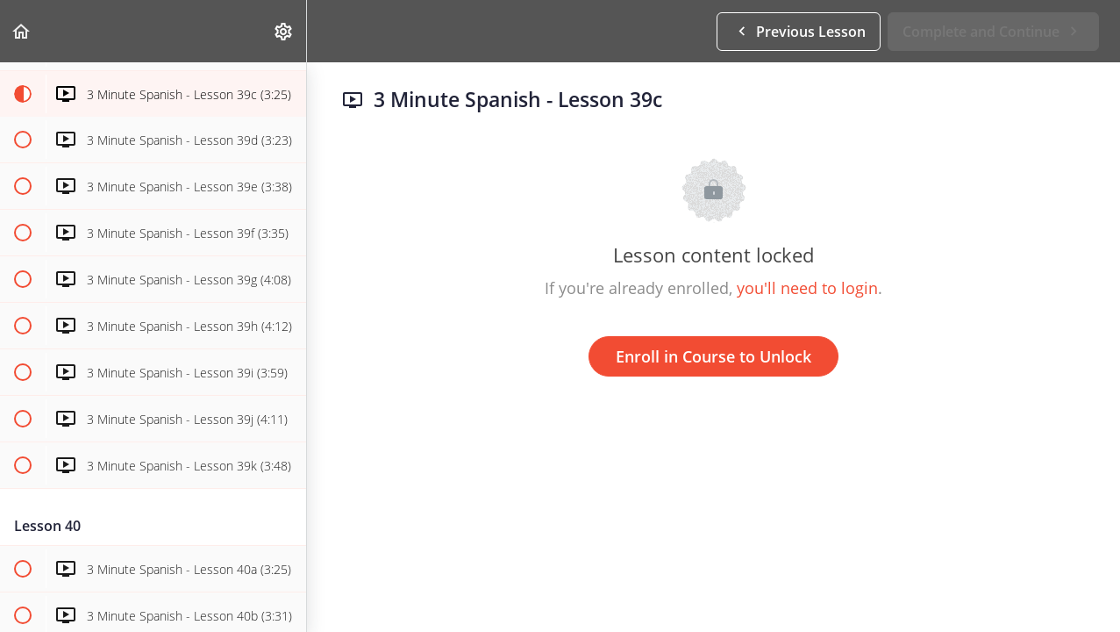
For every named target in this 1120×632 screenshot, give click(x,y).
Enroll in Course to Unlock (713, 356)
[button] (22, 31)
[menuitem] (284, 31)
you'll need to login (807, 287)
